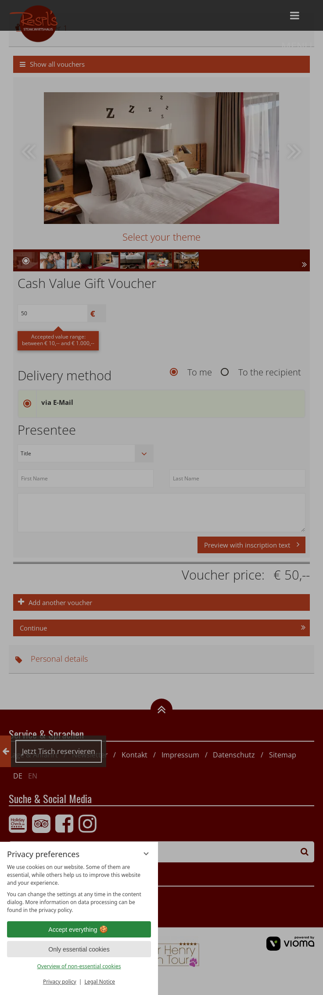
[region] (79, 888)
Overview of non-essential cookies (79, 966)
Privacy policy (59, 981)
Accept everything (78, 929)
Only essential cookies (78, 949)
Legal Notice (99, 981)
